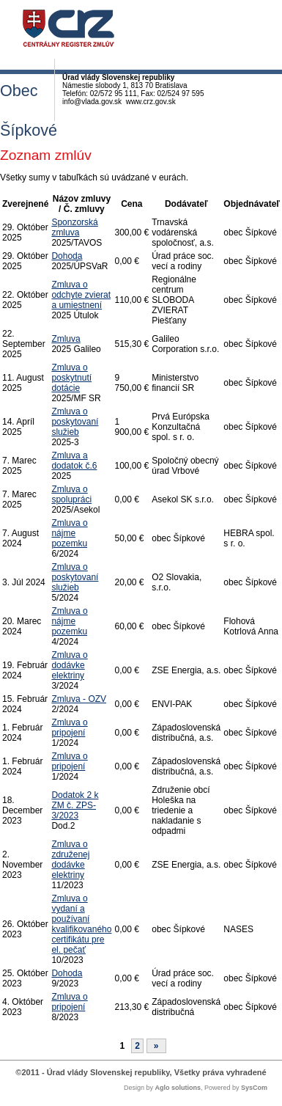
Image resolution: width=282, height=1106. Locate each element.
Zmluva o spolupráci (71, 494)
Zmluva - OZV (78, 699)
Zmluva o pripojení (69, 727)
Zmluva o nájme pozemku (69, 533)
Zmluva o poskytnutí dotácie (71, 377)
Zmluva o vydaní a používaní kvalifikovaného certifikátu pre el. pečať (81, 924)
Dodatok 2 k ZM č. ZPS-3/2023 (74, 805)
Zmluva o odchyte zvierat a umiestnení (81, 294)
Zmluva (65, 339)
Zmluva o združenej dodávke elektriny (70, 859)
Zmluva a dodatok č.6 (74, 460)
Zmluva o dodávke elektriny (69, 665)
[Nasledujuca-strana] (156, 1046)
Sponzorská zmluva (74, 227)
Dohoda (66, 256)
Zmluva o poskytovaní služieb (74, 421)
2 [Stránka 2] (137, 1046)
